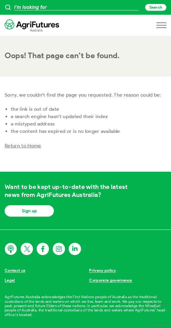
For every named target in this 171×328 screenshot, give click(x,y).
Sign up (29, 211)
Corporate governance (110, 280)
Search (155, 7)
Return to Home (23, 146)
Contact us (15, 270)
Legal (10, 280)
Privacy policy (102, 270)
